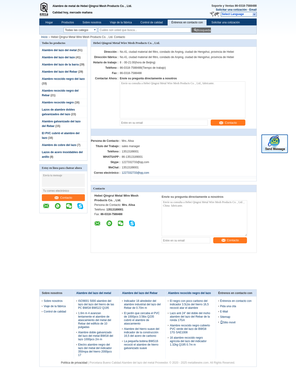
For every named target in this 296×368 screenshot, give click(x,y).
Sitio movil (228, 322)
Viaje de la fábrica (121, 22)
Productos (68, 22)
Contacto (63, 197)
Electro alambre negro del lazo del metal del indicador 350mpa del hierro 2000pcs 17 (95, 350)
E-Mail (224, 311)
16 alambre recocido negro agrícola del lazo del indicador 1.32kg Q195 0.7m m (188, 341)
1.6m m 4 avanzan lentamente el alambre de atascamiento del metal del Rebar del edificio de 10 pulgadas (94, 320)
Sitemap (225, 317)
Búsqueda (204, 30)
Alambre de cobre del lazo (59, 145)
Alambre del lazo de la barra (60, 64)
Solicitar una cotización (231, 9)
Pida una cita (228, 306)
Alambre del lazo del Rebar (59, 71)
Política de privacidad (74, 362)
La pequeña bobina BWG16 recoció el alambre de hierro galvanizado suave (141, 345)
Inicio (44, 37)
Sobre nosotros (92, 22)
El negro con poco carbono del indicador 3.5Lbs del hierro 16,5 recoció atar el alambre (189, 304)
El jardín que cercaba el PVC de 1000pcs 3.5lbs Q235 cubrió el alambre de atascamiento (142, 318)
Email (253, 9)
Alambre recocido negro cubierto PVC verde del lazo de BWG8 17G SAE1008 (190, 329)
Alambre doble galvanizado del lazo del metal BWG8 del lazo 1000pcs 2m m (95, 336)
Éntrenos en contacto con (187, 22)
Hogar (49, 22)
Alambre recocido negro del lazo (63, 78)
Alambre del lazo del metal (59, 50)
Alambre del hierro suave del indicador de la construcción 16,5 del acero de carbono (141, 332)
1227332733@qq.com (135, 172)
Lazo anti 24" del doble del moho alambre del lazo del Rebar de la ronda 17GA (190, 317)
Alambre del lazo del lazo (58, 57)
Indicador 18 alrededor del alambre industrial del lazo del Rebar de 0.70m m (142, 304)
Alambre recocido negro (58, 102)
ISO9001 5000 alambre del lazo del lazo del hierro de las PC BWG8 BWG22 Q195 (96, 304)
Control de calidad (151, 22)
